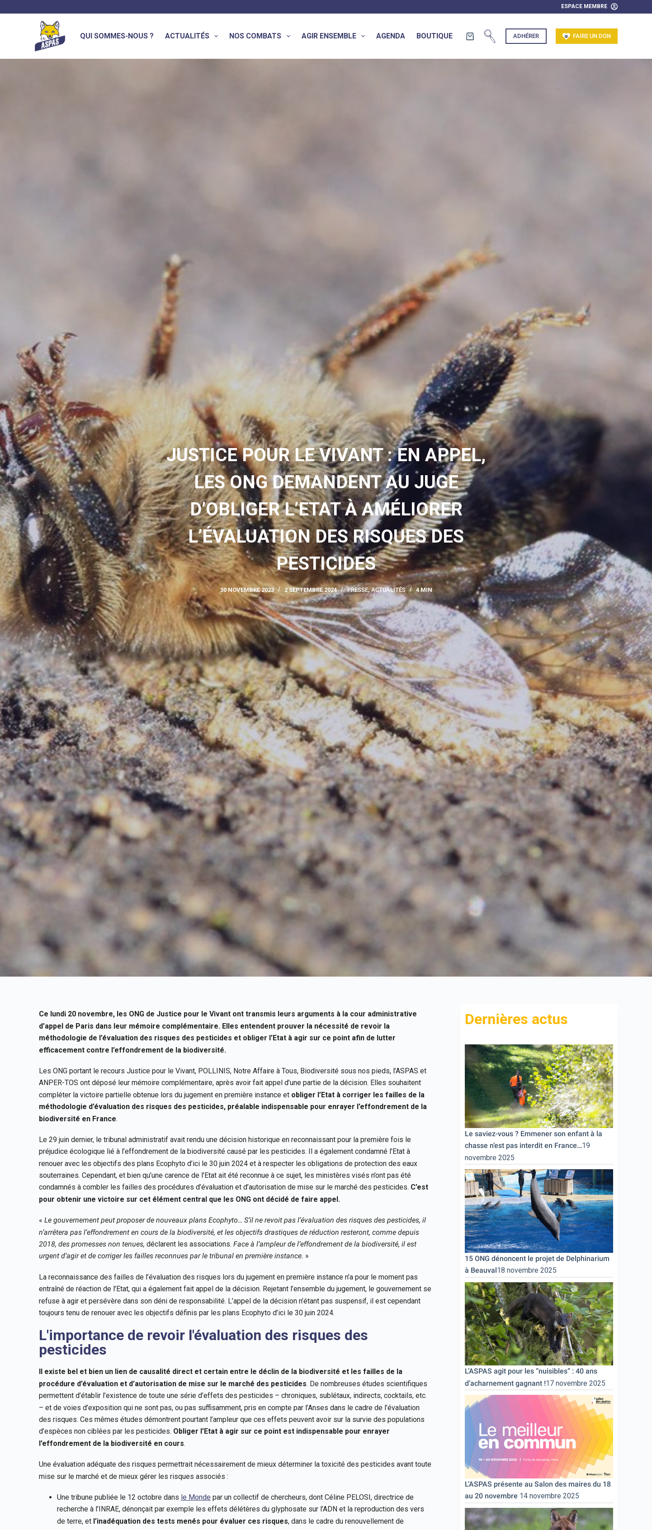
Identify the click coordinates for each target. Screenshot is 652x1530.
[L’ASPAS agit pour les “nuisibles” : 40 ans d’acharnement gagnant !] (539, 1323)
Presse (357, 589)
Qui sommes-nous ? (117, 36)
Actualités (193, 36)
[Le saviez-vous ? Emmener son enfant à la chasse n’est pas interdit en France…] (539, 1085)
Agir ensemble (335, 36)
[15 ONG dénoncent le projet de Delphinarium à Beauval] (539, 1210)
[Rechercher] (489, 36)
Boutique (434, 36)
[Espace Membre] (589, 6)
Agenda (390, 36)
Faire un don (586, 36)
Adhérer (526, 36)
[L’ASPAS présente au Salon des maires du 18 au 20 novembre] (539, 1436)
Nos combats (261, 36)
